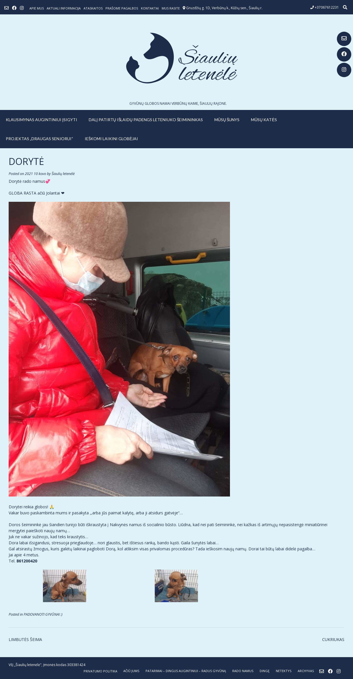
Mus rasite (171, 8)
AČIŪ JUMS (131, 671)
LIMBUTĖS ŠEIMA (25, 639)
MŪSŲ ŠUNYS (226, 119)
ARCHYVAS (306, 671)
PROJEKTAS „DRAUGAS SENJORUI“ (39, 138)
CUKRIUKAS (333, 639)
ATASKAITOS (93, 8)
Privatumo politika (100, 671)
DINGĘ (264, 671)
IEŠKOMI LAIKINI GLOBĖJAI (111, 138)
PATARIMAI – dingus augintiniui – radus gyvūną (186, 671)
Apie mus (36, 8)
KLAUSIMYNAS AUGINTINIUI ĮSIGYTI (41, 119)
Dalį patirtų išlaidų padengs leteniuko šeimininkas (146, 119)
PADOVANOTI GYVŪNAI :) (43, 614)
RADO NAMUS (242, 671)
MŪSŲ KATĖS (264, 119)
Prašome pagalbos (121, 8)
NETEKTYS (283, 671)
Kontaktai (150, 8)
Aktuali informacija (64, 8)
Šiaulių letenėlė (63, 173)
